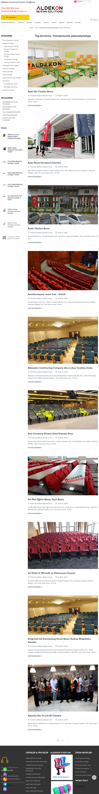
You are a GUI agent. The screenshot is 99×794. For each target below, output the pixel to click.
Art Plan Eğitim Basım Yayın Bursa (46, 507)
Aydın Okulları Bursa (39, 236)
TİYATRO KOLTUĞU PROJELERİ (9, 127)
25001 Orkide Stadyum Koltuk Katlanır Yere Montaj (62, 787)
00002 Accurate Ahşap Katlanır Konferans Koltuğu (14, 147)
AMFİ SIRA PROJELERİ (10, 123)
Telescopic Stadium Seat (12, 71)
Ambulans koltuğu (8, 98)
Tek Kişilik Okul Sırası (11, 92)
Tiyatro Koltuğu (7, 83)
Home (31, 36)
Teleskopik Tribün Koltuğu (11, 74)
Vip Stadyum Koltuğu (11, 68)
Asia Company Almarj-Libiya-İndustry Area (50, 442)
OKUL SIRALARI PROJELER (11, 120)
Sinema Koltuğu (8, 80)
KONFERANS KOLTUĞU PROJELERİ (10, 111)
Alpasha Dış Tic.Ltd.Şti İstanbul (44, 724)
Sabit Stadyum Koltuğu (11, 55)
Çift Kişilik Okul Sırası (11, 95)
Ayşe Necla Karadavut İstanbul (44, 171)
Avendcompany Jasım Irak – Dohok (46, 302)
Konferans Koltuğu (8, 77)
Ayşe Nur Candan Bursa (40, 99)
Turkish (78, 1)
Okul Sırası (6, 89)
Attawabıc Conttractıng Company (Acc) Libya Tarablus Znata (60, 376)
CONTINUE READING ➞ (35, 114)
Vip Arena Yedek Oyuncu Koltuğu (12, 63)
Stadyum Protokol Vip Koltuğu (11, 59)
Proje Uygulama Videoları (11, 48)
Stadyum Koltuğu (8, 51)
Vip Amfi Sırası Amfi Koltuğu (12, 86)
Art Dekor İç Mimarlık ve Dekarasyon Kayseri (51, 581)
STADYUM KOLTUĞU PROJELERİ (9, 116)
